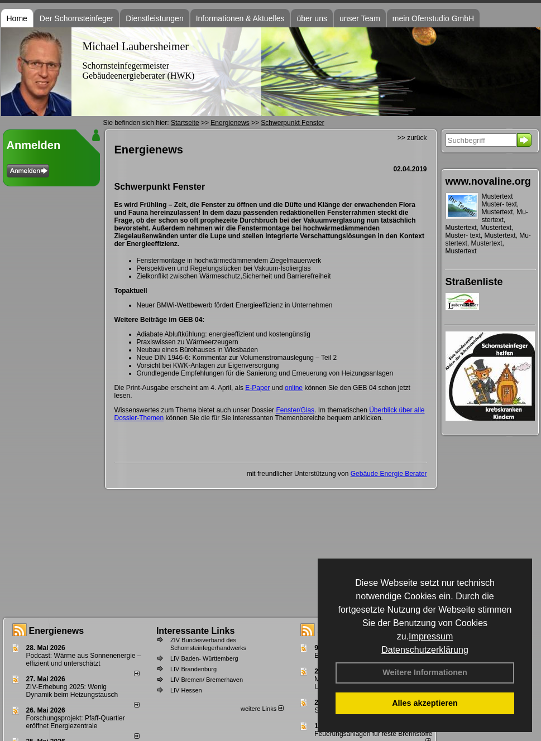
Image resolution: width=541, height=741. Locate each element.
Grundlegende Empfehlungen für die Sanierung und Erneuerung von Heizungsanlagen (265, 373)
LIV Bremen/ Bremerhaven (206, 679)
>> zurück (412, 138)
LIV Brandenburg (193, 669)
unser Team (359, 18)
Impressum (431, 636)
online (294, 388)
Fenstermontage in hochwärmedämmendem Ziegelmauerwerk (229, 260)
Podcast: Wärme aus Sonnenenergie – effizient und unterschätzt (83, 659)
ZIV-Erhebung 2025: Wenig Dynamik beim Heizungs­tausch (72, 691)
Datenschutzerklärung (424, 650)
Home (17, 18)
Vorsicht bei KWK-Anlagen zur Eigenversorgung (208, 365)
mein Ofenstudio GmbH (433, 18)
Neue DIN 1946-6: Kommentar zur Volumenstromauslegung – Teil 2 (237, 358)
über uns (311, 18)
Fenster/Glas (295, 410)
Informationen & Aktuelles (240, 18)
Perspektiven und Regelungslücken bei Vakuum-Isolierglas (224, 268)
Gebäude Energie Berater (389, 474)
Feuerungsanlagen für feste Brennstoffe (373, 734)
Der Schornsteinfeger (76, 18)
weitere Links (262, 708)
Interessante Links (195, 631)
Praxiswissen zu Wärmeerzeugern (187, 342)
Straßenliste (474, 281)
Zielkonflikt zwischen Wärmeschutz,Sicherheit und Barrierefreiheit (234, 276)
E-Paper (257, 388)
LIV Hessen (186, 690)
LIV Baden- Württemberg (204, 658)
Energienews (56, 631)
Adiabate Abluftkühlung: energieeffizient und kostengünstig (223, 334)
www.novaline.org (488, 181)
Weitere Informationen (424, 672)
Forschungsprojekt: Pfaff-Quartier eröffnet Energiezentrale (75, 722)
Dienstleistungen (155, 18)
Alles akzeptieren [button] (425, 703)
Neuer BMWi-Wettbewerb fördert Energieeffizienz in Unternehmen (235, 305)
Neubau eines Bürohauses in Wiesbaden (197, 350)
